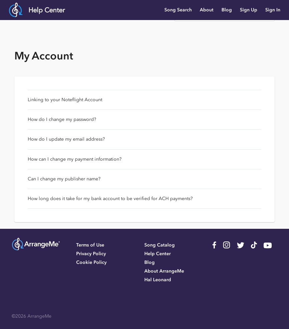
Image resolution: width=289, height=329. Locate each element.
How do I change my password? (62, 119)
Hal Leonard (157, 280)
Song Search (178, 10)
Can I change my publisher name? (64, 179)
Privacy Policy (91, 254)
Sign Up (248, 10)
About (206, 10)
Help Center (46, 10)
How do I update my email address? (66, 139)
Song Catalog (159, 245)
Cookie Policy (91, 262)
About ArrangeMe (164, 271)
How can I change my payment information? (75, 159)
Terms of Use (90, 245)
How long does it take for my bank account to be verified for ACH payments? (110, 198)
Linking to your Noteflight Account (65, 100)
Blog (227, 10)
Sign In (272, 10)
